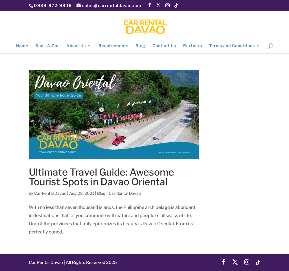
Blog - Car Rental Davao (119, 193)
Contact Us (164, 46)
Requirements (113, 46)
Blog (140, 46)
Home (22, 46)
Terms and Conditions (232, 46)
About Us (76, 46)
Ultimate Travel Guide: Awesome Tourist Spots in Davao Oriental (101, 176)
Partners (192, 46)
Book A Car (47, 46)
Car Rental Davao (50, 193)
